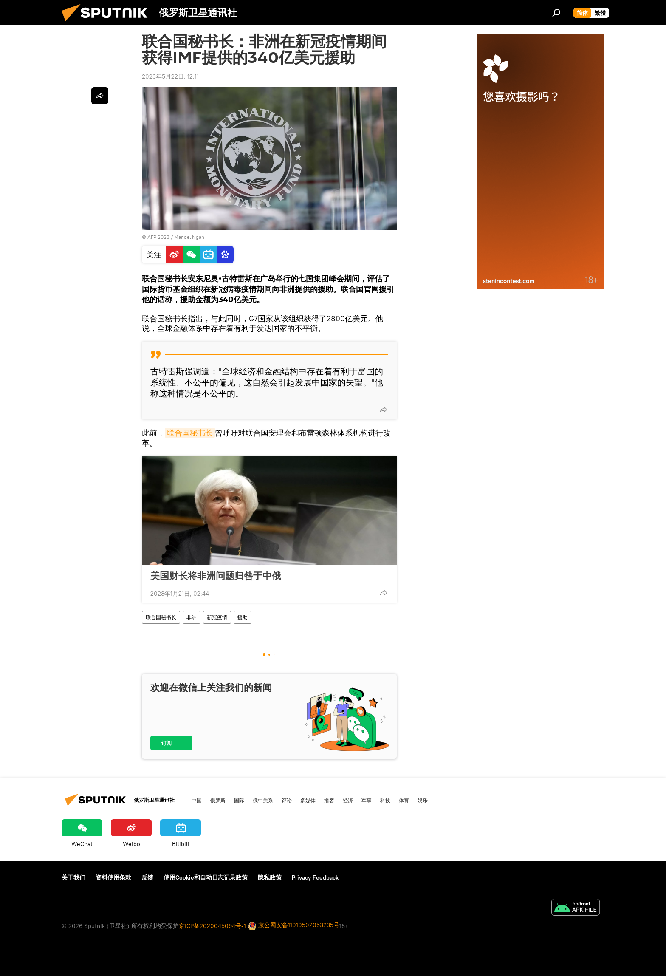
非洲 (191, 617)
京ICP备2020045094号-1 (212, 926)
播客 (329, 800)
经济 (348, 800)
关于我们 (73, 877)
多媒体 (308, 800)
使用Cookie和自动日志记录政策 (206, 877)
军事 (366, 800)
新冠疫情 (217, 617)
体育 (404, 800)
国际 (239, 800)
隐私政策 (270, 877)
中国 (197, 800)
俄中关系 (263, 800)
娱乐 (423, 800)
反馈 (147, 877)
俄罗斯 (218, 800)
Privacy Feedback (315, 877)
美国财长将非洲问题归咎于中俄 (215, 575)
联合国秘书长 (190, 433)
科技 (385, 800)
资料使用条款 (113, 877)
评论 (287, 800)
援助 (242, 617)
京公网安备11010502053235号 (293, 925)
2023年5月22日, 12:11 (170, 76)
